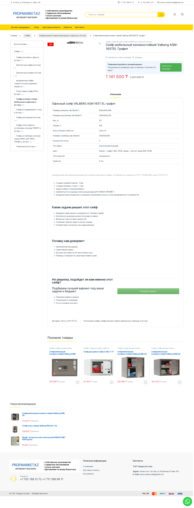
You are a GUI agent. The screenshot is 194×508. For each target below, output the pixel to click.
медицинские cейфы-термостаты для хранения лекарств (25, 83)
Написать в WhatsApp (166, 67)
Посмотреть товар (77, 395)
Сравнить (139, 57)
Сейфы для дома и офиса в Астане (96, 361)
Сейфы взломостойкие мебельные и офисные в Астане (62, 35)
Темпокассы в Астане (25, 146)
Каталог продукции (20, 27)
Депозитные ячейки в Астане (27, 74)
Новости (68, 27)
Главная (13, 35)
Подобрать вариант (148, 304)
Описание (115, 107)
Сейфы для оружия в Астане (27, 118)
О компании (88, 479)
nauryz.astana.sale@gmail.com (170, 2)
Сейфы (27, 35)
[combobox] (121, 14)
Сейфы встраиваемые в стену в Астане (28, 111)
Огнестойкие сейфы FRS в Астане (26, 92)
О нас (36, 27)
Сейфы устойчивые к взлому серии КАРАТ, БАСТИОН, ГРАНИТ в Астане (27, 139)
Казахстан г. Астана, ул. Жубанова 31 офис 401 (159, 484)
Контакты (79, 27)
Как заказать (88, 486)
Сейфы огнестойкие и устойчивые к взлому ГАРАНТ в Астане (27, 128)
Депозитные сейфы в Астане (27, 66)
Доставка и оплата (51, 27)
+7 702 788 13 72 (126, 2)
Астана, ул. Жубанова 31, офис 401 (25, 2)
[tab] (115, 108)
